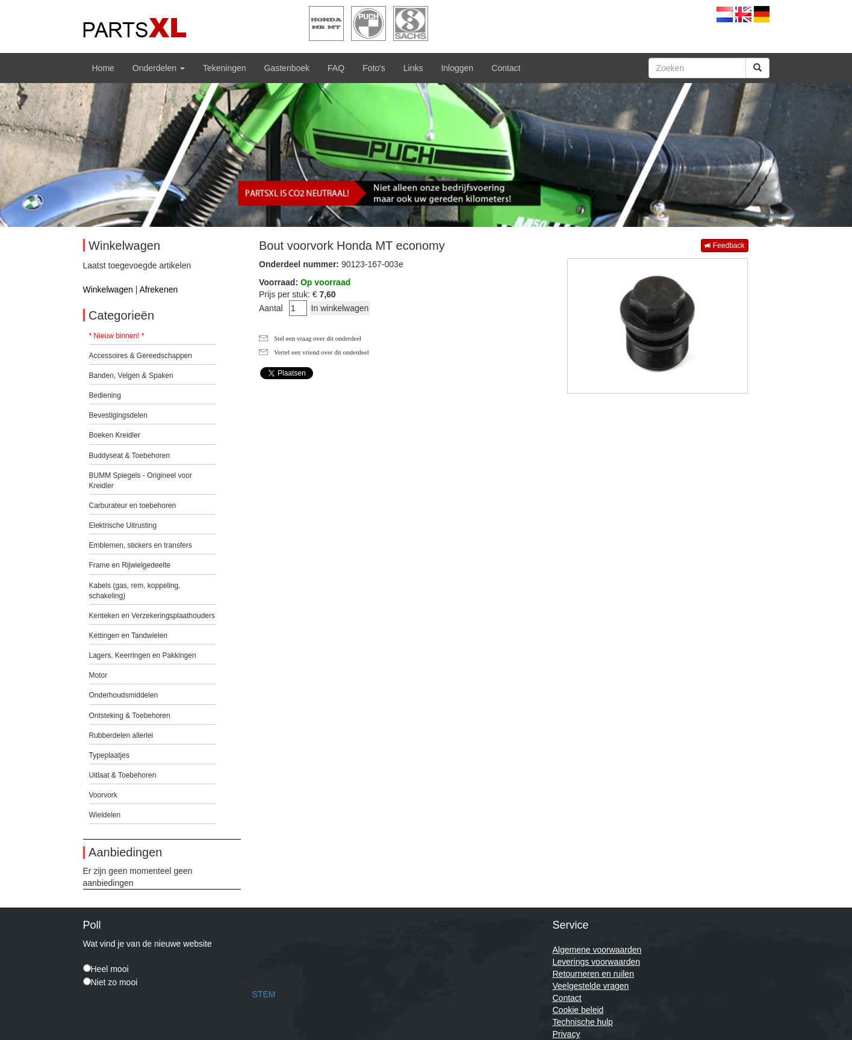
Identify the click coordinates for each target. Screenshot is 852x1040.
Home (103, 68)
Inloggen (457, 68)
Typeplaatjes (109, 755)
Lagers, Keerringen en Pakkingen (142, 655)
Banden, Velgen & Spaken (131, 375)
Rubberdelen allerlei (121, 735)
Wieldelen (105, 815)
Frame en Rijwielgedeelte (129, 565)
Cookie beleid (578, 1010)
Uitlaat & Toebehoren (123, 775)
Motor (98, 675)
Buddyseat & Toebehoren (129, 455)
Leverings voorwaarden (597, 962)
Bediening (105, 395)
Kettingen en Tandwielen (128, 635)
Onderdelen (158, 68)
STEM (264, 994)
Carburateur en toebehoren (132, 505)
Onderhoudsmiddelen (123, 695)
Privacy (566, 1034)
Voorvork (103, 795)
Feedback (724, 245)
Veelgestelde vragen (591, 986)
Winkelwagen (108, 289)
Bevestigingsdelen (118, 415)
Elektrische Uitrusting (123, 525)
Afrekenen (158, 289)
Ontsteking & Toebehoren (129, 715)
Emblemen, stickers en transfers (140, 545)
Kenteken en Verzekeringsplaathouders (152, 615)
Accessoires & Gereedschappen (140, 355)
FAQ (336, 68)
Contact (505, 68)
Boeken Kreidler (114, 435)
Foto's (373, 68)
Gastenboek (287, 68)
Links (413, 68)
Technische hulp (583, 1022)
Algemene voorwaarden (597, 950)
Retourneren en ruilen (593, 974)
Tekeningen (224, 68)
